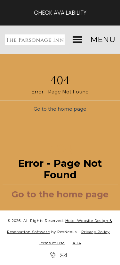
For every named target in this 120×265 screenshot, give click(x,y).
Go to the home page (60, 109)
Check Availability (60, 13)
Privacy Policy (95, 232)
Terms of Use (52, 243)
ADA (77, 243)
